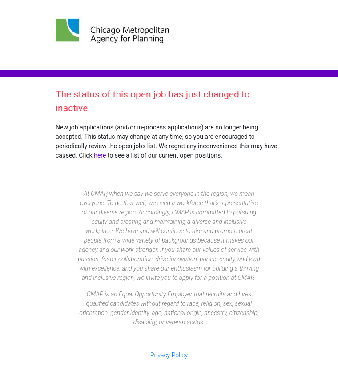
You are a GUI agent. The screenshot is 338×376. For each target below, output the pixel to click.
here (100, 155)
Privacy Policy (169, 355)
